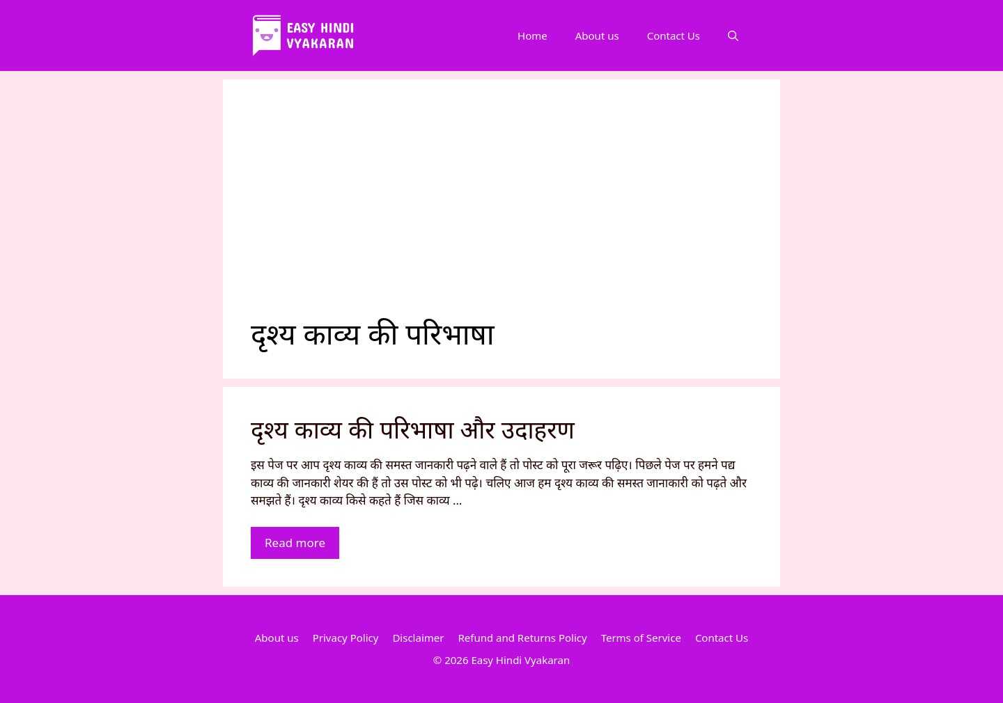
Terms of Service (641, 638)
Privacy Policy (346, 638)
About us (597, 35)
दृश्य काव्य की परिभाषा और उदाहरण (413, 429)
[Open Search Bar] (733, 35)
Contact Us (673, 35)
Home (532, 35)
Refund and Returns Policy (522, 638)
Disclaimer (418, 638)
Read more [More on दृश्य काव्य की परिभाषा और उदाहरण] (295, 543)
